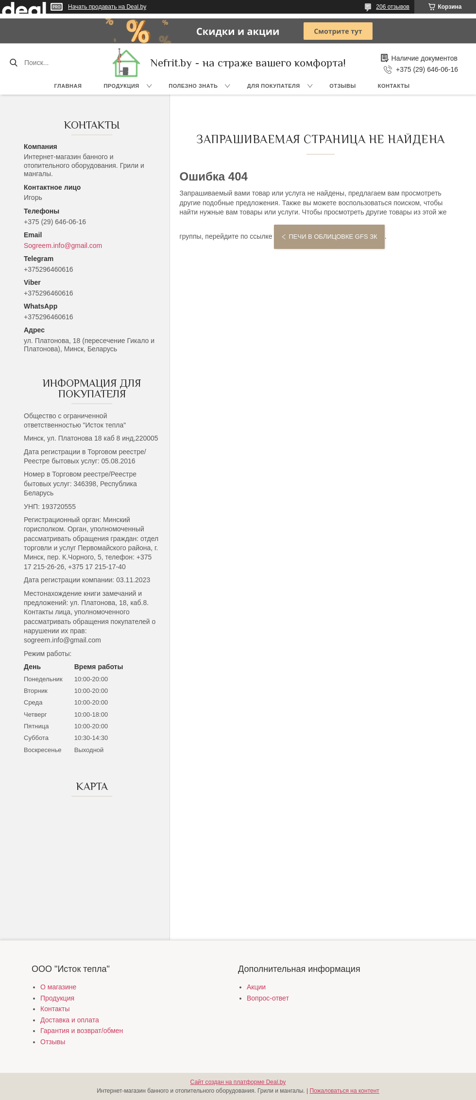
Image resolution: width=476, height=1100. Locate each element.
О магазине (58, 987)
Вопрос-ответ (268, 998)
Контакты (394, 86)
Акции (256, 987)
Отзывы (342, 86)
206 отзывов (392, 6)
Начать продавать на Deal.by (107, 6)
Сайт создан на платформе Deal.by (238, 1082)
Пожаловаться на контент (344, 1090)
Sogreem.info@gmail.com (63, 245)
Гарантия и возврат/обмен (81, 1030)
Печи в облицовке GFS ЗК (333, 236)
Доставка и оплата (69, 1020)
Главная (68, 86)
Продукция (121, 86)
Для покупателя (273, 86)
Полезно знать (193, 86)
